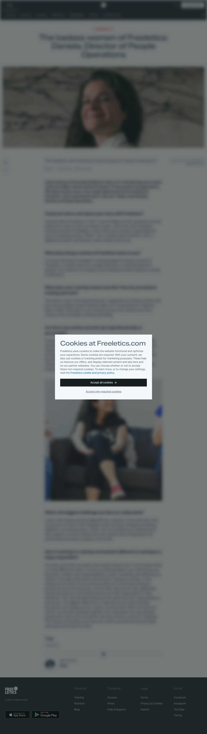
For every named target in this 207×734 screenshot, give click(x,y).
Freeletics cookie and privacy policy (92, 373)
